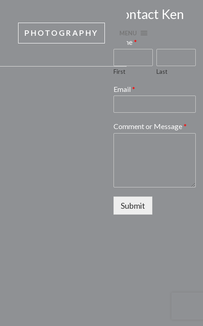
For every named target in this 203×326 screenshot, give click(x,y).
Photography (61, 33)
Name (125, 42)
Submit (133, 206)
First (119, 71)
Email (124, 89)
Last (161, 71)
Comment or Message (150, 126)
